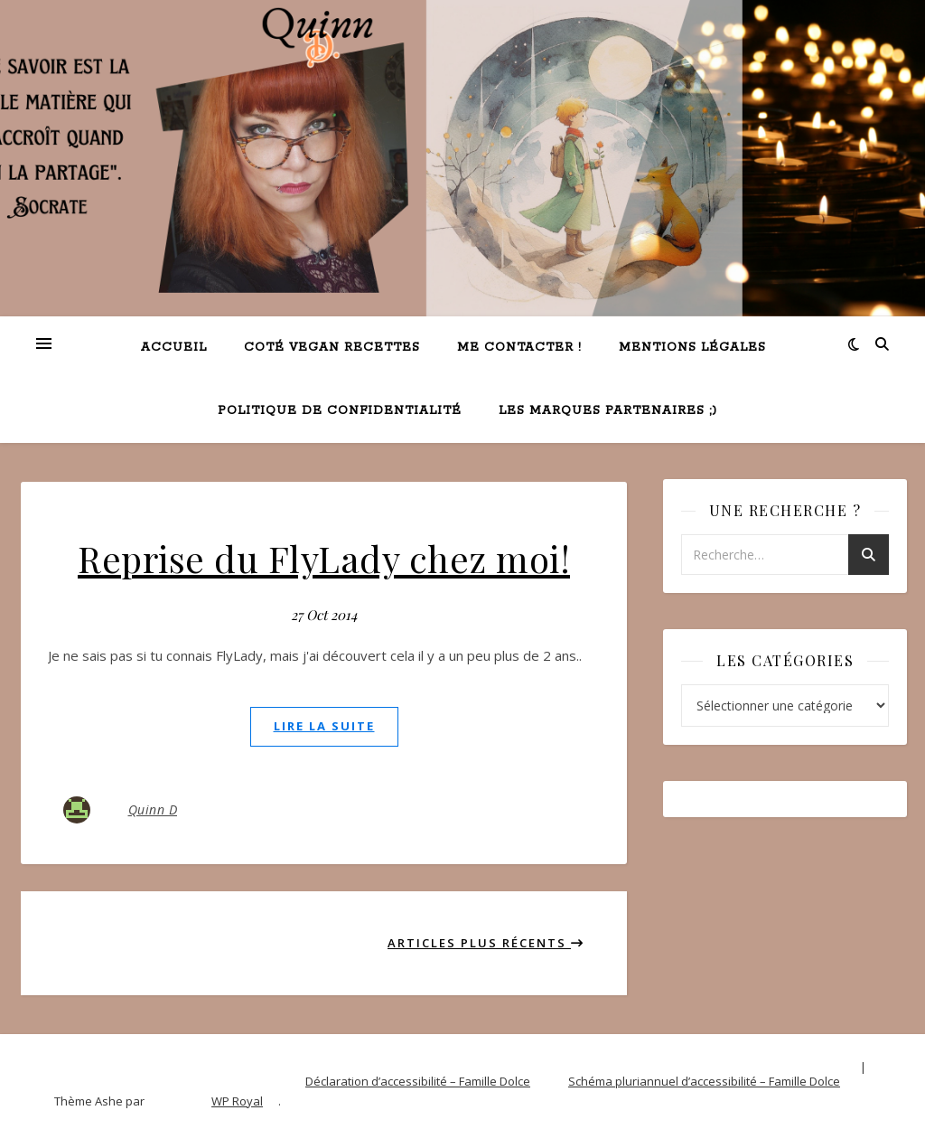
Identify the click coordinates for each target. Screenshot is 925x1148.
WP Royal (237, 1101)
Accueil (174, 347)
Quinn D (153, 809)
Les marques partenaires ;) (608, 411)
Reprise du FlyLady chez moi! (324, 558)
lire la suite (324, 726)
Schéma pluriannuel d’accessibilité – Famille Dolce (704, 1081)
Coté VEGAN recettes (332, 347)
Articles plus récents (486, 943)
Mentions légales (692, 347)
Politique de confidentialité (340, 411)
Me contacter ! (519, 347)
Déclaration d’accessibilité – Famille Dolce (417, 1081)
